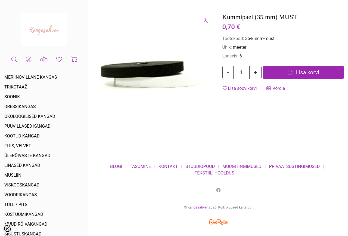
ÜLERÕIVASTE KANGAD (27, 155)
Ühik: (227, 47)
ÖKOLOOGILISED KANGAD (29, 116)
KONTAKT (168, 166)
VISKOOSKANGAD (21, 185)
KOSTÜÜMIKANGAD (23, 214)
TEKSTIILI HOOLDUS (214, 173)
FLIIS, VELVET (17, 145)
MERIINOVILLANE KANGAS (30, 77)
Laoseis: (230, 56)
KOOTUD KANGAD (22, 136)
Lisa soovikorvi (240, 88)
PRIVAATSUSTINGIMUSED (294, 166)
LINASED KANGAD (22, 165)
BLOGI (116, 166)
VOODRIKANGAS (20, 194)
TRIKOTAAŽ (15, 87)
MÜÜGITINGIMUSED (242, 166)
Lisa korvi (303, 72)
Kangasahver (198, 207)
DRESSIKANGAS (20, 106)
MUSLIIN (12, 175)
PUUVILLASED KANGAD (27, 126)
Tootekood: (233, 38)
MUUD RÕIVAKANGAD (25, 224)
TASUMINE (140, 166)
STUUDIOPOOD (200, 166)
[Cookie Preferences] (8, 228)
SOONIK (12, 96)
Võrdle (275, 88)
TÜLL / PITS (15, 204)
